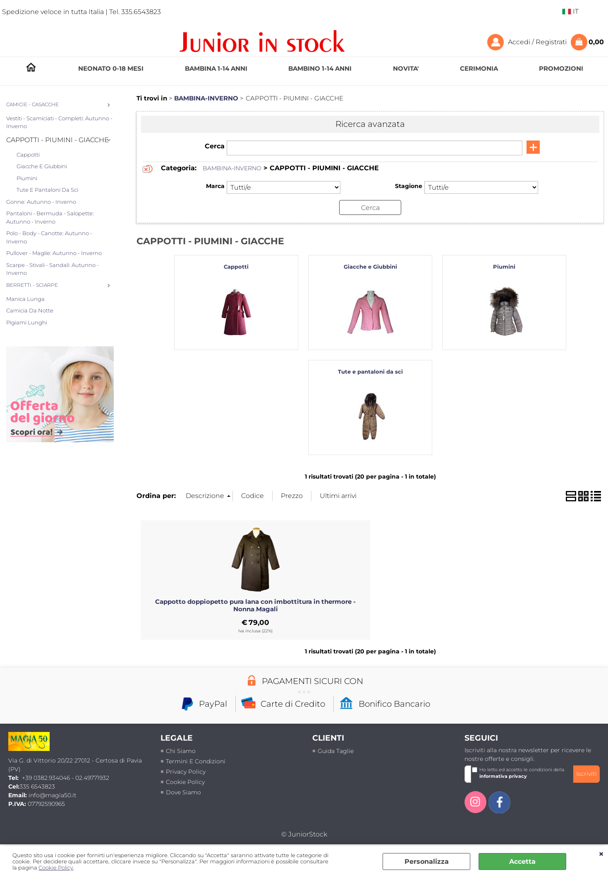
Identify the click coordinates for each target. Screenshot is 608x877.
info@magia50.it (53, 795)
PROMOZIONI (561, 68)
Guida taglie (336, 751)
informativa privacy (503, 776)
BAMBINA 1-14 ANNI (216, 68)
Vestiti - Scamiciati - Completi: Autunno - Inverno (59, 122)
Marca (215, 186)
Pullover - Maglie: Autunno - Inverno (54, 253)
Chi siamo (181, 751)
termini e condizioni (195, 761)
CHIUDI (601, 854)
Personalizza (427, 861)
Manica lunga (25, 299)
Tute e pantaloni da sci (47, 189)
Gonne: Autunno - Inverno (41, 201)
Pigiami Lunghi (26, 322)
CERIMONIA (479, 68)
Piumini (27, 178)
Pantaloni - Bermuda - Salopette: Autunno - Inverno (50, 217)
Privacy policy (186, 771)
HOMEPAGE (31, 69)
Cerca (215, 146)
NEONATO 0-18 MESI (111, 68)
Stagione (408, 186)
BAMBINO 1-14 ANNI (320, 68)
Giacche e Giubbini (42, 166)
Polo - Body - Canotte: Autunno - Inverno (49, 237)
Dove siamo (183, 792)
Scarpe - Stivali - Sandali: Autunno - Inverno (52, 269)
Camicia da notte (29, 310)
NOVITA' (406, 68)
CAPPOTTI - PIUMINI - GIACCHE (57, 140)
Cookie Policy (55, 868)
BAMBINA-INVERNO (232, 168)
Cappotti (28, 154)
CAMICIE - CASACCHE (32, 104)
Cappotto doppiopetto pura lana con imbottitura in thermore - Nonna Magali (255, 605)
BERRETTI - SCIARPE (32, 285)
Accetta (522, 861)
